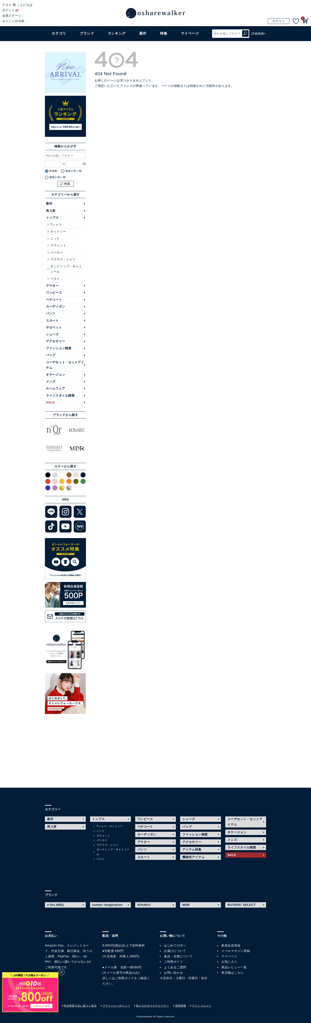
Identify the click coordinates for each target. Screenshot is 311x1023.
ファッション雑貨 (58, 348)
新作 (142, 33)
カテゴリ (59, 33)
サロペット (54, 327)
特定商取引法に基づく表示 (80, 1005)
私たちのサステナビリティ (152, 1005)
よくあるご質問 (175, 967)
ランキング (117, 33)
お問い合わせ (173, 972)
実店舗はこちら (232, 972)
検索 (245, 33)
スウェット (58, 245)
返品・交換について (178, 956)
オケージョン (55, 374)
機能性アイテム (193, 857)
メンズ (51, 381)
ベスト (55, 278)
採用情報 (180, 1005)
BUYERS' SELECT (241, 905)
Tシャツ (56, 224)
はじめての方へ (175, 945)
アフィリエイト (201, 1005)
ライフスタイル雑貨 (60, 395)
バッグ (51, 355)
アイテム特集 (191, 849)
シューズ (52, 334)
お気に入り (229, 961)
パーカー (56, 252)
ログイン (278, 21)
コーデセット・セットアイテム (65, 364)
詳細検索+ (258, 33)
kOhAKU (144, 905)
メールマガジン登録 (235, 951)
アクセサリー (55, 341)
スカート (52, 320)
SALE (50, 402)
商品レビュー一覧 (234, 967)
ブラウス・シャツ (63, 259)
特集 (163, 33)
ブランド (87, 33)
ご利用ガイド (124, 978)
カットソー (58, 231)
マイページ (229, 956)
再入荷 (51, 210)
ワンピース (54, 292)
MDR (186, 905)
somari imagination (107, 905)
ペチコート (54, 299)
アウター (52, 285)
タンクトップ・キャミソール (66, 269)
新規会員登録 (230, 945)
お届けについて (175, 951)
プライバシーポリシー (116, 1005)
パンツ (51, 313)
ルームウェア (55, 388)
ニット (55, 238)
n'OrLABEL (56, 905)
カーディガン (55, 306)
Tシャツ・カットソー (110, 826)
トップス (52, 217)
